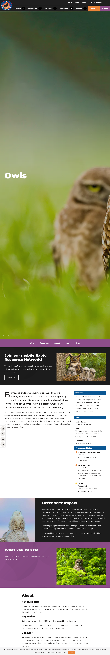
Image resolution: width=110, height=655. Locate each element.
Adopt (105, 8)
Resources (44, 343)
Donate (94, 8)
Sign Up (12, 378)
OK (72, 652)
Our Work (48, 8)
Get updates (97, 3)
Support (79, 8)
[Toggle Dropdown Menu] (24, 8)
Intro (32, 343)
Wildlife (18, 8)
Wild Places (32, 8)
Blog (84, 3)
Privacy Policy (49, 652)
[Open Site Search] (107, 3)
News (77, 3)
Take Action (63, 8)
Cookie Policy (62, 652)
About (69, 3)
